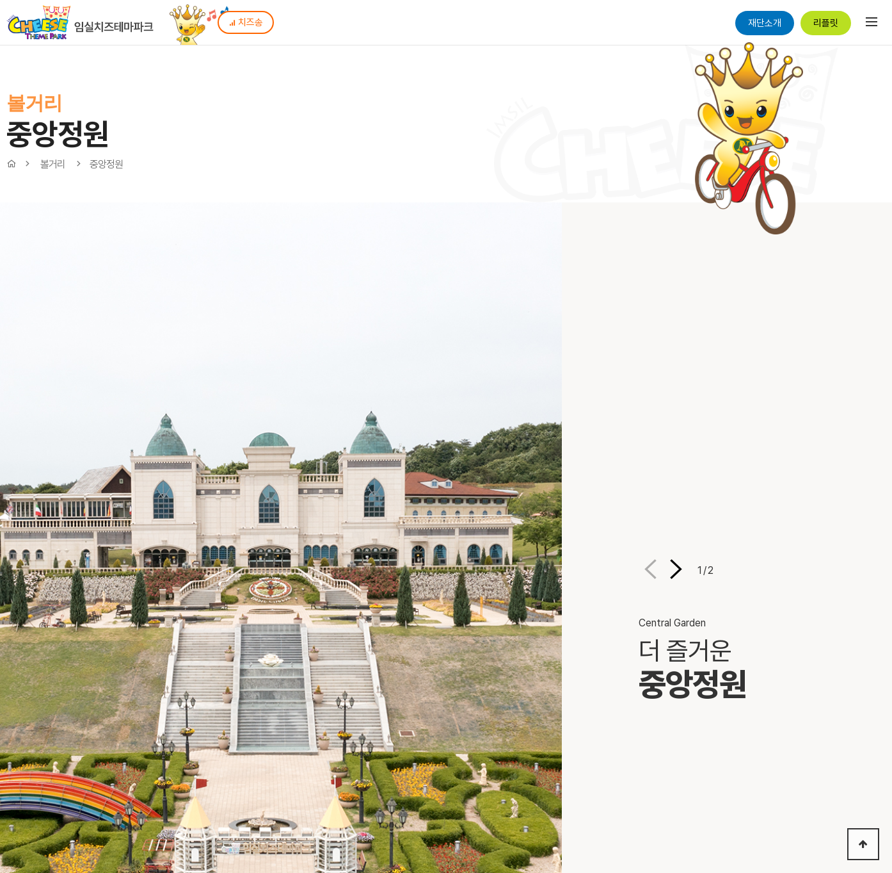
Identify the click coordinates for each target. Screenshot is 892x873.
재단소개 (764, 23)
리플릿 (825, 23)
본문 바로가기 (0, 0)
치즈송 (245, 22)
